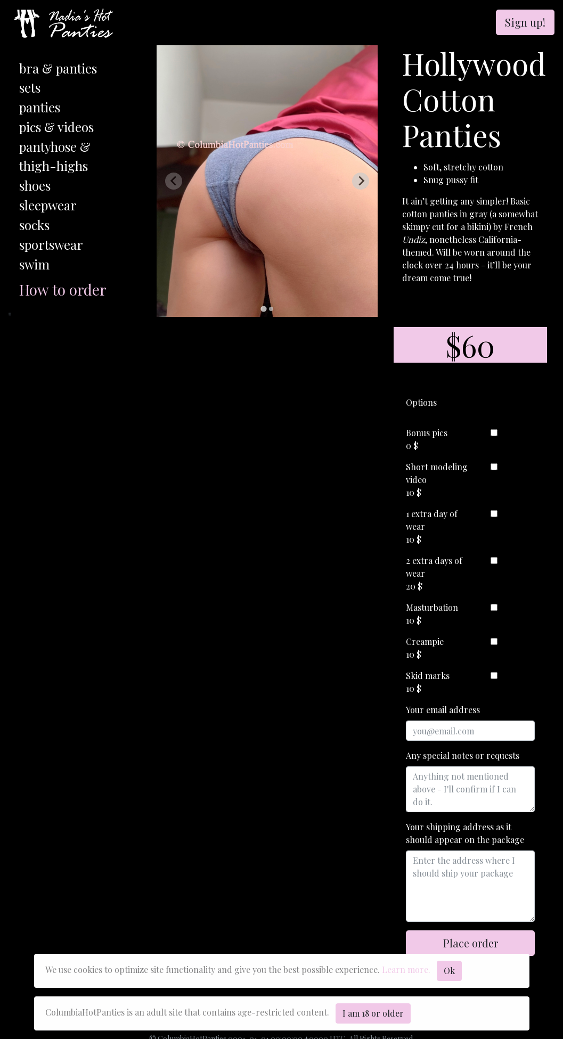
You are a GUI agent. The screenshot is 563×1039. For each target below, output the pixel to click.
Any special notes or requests (462, 755)
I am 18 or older (373, 1013)
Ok (449, 970)
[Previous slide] (173, 181)
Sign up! (525, 22)
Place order (470, 943)
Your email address (443, 709)
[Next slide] (360, 181)
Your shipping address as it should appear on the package (465, 833)
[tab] (263, 309)
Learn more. (406, 969)
